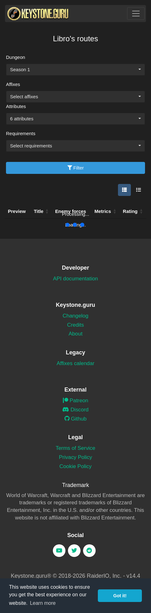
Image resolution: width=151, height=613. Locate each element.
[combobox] (75, 70)
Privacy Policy (75, 457)
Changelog (75, 316)
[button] (115, 211)
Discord (75, 410)
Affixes (13, 84)
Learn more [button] (43, 603)
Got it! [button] (119, 595)
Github (75, 419)
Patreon (75, 401)
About (75, 334)
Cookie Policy (75, 466)
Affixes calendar (75, 363)
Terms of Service (75, 448)
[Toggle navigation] (136, 13)
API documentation (75, 279)
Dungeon (15, 57)
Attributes (16, 106)
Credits (75, 325)
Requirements (20, 133)
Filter (75, 167)
